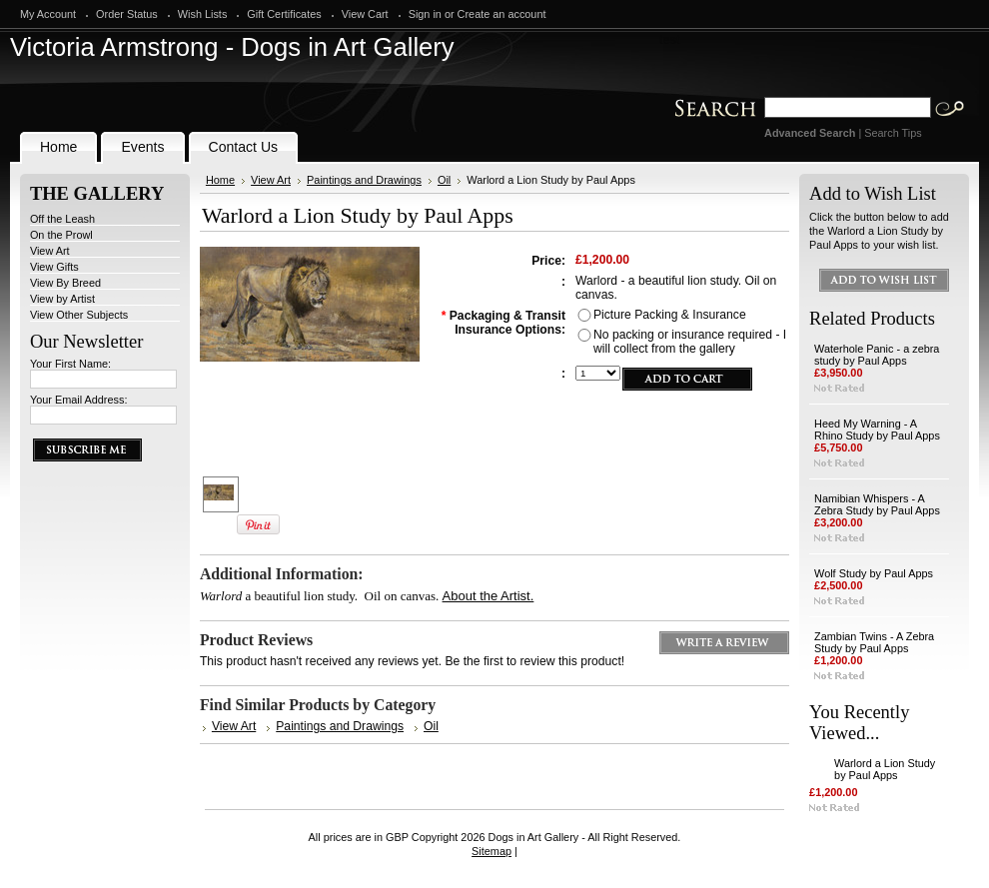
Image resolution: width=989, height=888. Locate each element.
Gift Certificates (284, 14)
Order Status (127, 14)
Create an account (502, 14)
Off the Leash (62, 219)
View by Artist (62, 299)
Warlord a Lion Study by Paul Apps (884, 769)
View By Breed (65, 283)
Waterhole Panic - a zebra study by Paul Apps (876, 355)
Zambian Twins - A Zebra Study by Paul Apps (874, 642)
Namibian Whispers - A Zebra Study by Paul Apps (877, 504)
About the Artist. (488, 595)
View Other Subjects (79, 315)
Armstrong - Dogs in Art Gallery (232, 47)
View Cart (365, 14)
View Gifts (54, 267)
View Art (50, 251)
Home (220, 180)
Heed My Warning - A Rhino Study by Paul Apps (877, 430)
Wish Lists (203, 14)
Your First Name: (70, 364)
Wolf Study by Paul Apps (873, 573)
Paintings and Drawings (364, 180)
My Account (48, 14)
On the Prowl (61, 235)
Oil (444, 180)
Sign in (425, 14)
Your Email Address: (79, 400)
